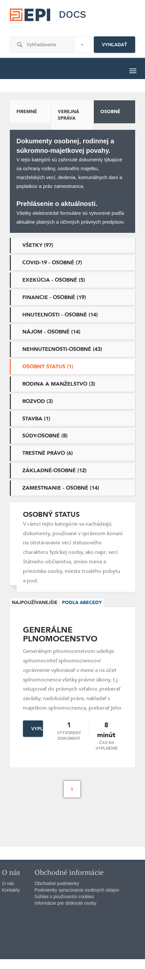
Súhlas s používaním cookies (64, 896)
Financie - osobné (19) (54, 297)
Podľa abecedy (82, 602)
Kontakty (11, 890)
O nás (8, 883)
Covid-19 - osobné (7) (52, 262)
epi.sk (49, 19)
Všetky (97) (37, 245)
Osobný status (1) (47, 366)
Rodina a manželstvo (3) (58, 384)
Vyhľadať (114, 44)
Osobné (110, 112)
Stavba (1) (36, 418)
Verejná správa (68, 115)
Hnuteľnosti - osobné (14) (60, 314)
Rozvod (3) (37, 401)
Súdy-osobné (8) (45, 435)
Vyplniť (37, 728)
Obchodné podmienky (56, 883)
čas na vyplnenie (106, 745)
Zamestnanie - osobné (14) (60, 488)
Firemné (26, 112)
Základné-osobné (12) (54, 470)
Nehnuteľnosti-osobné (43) (62, 349)
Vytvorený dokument (69, 736)
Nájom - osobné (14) (51, 331)
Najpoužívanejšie (34, 602)
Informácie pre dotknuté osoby (65, 903)
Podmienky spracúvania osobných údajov (76, 890)
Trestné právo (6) (47, 453)
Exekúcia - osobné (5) (53, 280)
